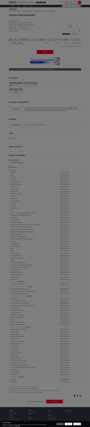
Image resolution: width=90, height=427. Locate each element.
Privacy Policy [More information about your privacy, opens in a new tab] (17, 425)
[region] (45, 424)
